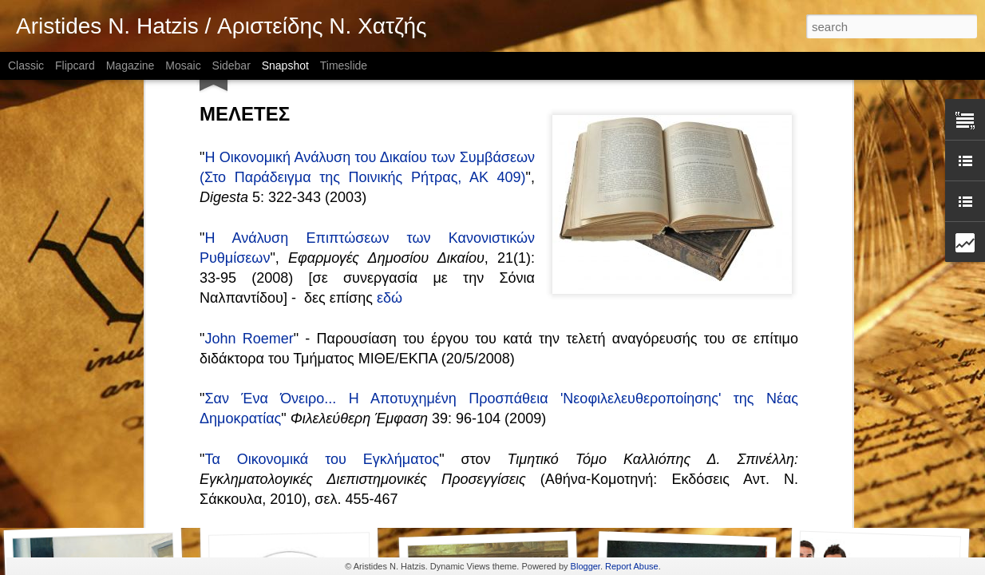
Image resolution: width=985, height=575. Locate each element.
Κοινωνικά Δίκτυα (874, 501)
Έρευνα (488, 493)
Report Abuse (632, 566)
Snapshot (285, 65)
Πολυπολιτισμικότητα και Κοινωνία (312, 353)
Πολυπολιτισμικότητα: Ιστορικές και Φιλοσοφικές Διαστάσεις (396, 293)
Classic (26, 65)
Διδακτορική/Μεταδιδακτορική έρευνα (700, 492)
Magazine (130, 65)
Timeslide (343, 65)
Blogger (585, 566)
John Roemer (248, 92)
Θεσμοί (99, 492)
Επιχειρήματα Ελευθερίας (300, 501)
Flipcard (75, 65)
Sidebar (231, 65)
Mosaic (182, 65)
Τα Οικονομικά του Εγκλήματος (321, 212)
